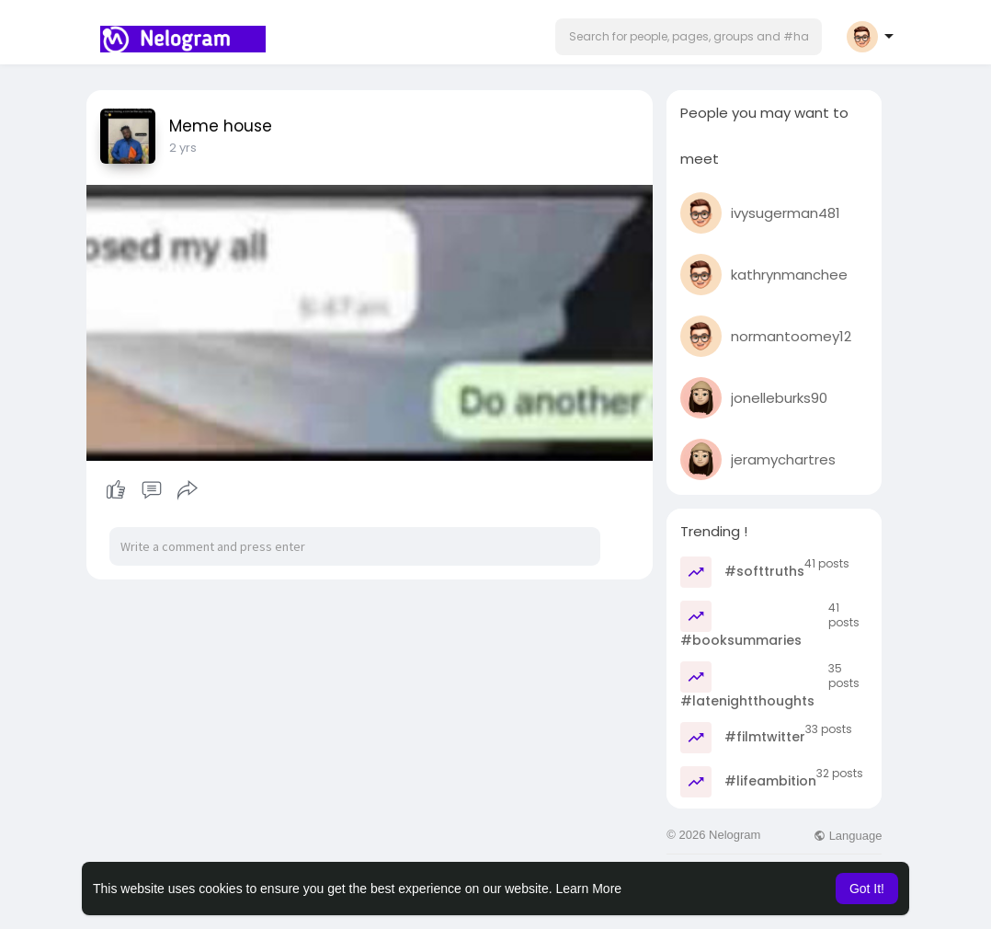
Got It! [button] (866, 888)
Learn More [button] (589, 888)
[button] (688, 36)
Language (848, 836)
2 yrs (183, 147)
